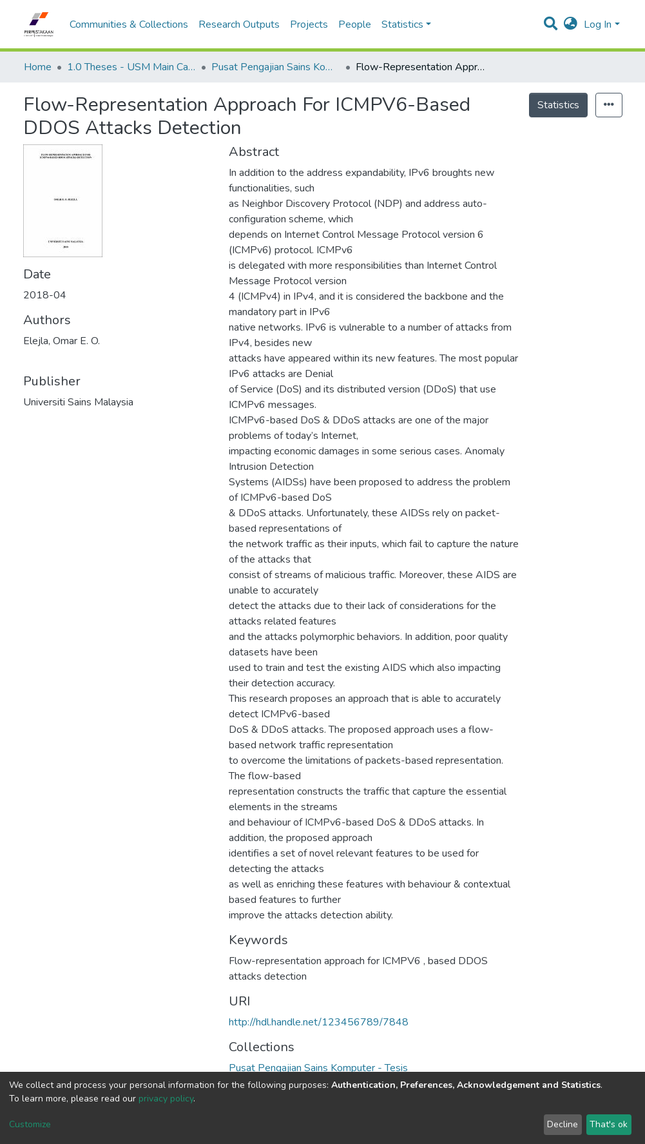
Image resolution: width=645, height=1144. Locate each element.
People (354, 24)
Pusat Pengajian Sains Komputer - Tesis (275, 67)
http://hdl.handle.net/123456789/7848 (319, 1022)
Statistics (558, 105)
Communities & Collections (129, 24)
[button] (570, 24)
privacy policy (166, 1098)
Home (38, 67)
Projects (309, 24)
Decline (562, 1124)
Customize (30, 1124)
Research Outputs (239, 24)
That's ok (609, 1124)
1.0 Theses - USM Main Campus (131, 67)
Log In (597, 24)
